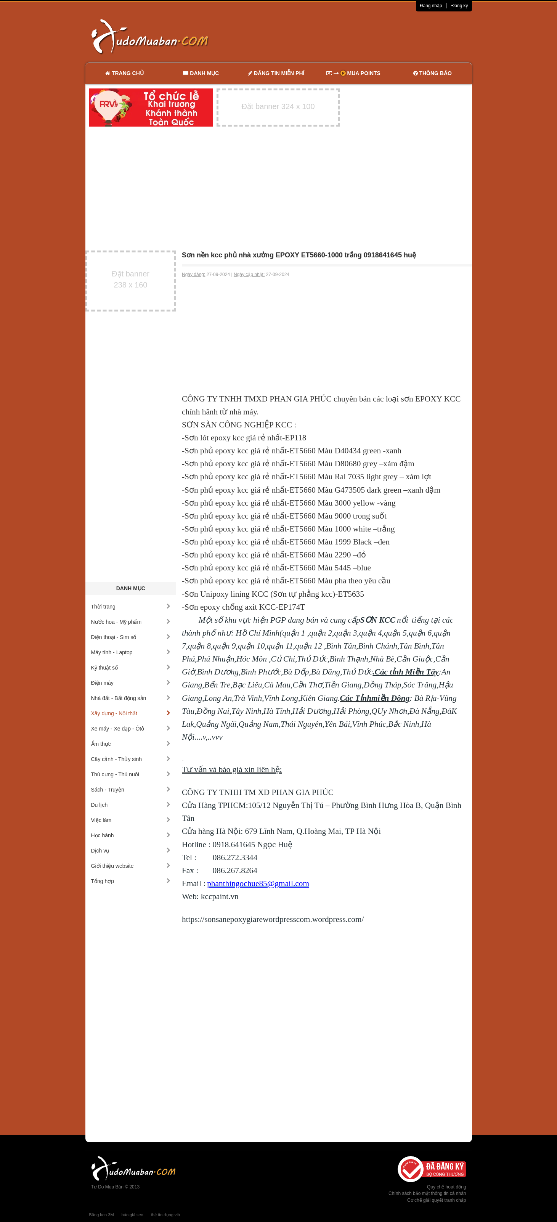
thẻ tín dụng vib (165, 1214)
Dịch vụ (131, 851)
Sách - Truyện (131, 790)
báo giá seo (132, 1214)
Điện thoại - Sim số (131, 637)
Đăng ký (459, 5)
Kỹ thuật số (131, 668)
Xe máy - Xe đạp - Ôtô (131, 729)
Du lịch (131, 805)
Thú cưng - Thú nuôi (131, 774)
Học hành (131, 835)
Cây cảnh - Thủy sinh (131, 759)
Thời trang (131, 607)
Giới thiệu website (131, 866)
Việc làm (131, 820)
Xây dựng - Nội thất (131, 713)
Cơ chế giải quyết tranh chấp (436, 1200)
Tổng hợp (131, 881)
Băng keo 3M (101, 1214)
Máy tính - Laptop (131, 652)
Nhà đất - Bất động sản (131, 698)
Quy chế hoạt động (446, 1187)
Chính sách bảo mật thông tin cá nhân (427, 1193)
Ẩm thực (131, 744)
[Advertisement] (358, 36)
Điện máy (131, 683)
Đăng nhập (431, 5)
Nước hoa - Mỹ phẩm (131, 622)
